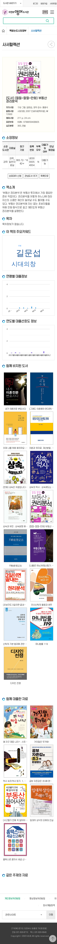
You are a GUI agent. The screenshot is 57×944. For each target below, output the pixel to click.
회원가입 (44, 4)
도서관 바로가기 (9, 3)
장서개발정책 (49, 905)
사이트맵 (53, 4)
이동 (51, 914)
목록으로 (44, 176)
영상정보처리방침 (37, 898)
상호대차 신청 (15, 176)
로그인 (35, 4)
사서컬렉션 (36, 30)
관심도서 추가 (31, 176)
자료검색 (47, 20)
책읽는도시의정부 (17, 30)
